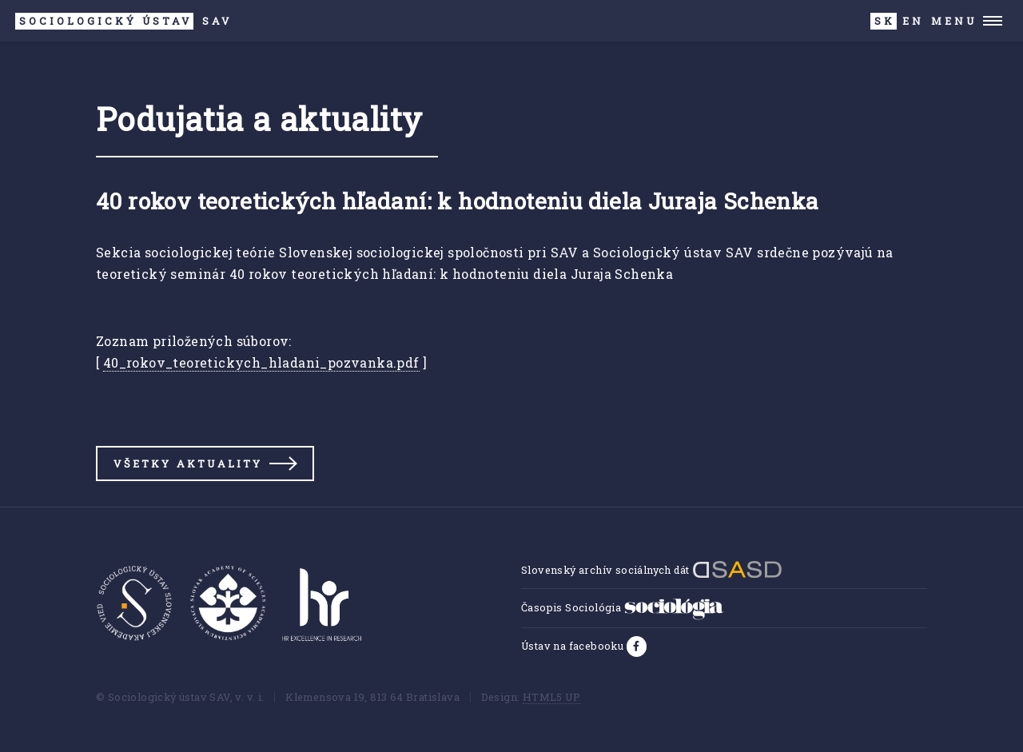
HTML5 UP (551, 696)
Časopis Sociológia (622, 607)
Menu (954, 20)
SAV (123, 21)
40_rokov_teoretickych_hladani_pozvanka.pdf (261, 362)
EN (913, 20)
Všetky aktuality (187, 463)
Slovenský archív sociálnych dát (651, 569)
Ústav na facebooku (574, 645)
